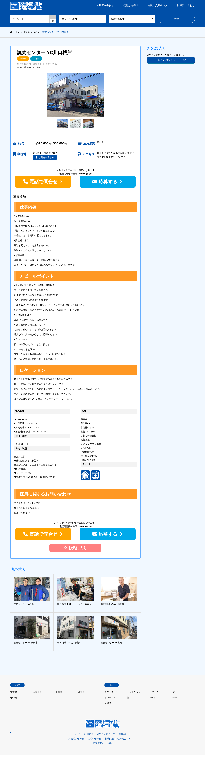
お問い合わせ (94, 738)
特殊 (174, 697)
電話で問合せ (43, 181)
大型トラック (111, 692)
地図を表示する (46, 157)
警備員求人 (98, 743)
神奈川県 (37, 692)
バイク (36, 58)
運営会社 (123, 734)
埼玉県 (23, 58)
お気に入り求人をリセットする (171, 60)
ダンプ (175, 692)
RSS (11, 733)
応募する (108, 181)
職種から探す (131, 5)
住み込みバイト (125, 738)
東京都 (13, 692)
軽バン (130, 697)
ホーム (77, 734)
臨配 (110, 743)
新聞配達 (109, 738)
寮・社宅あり (26, 67)
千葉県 (58, 692)
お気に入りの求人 (158, 5)
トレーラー (110, 697)
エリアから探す (105, 5)
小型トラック (156, 692)
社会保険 (37, 67)
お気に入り (75, 547)
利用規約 (88, 734)
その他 (13, 697)
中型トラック (133, 692)
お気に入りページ (106, 734)
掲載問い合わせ (186, 5)
